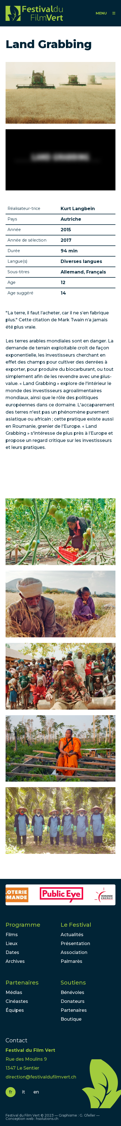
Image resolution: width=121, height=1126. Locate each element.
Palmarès (71, 961)
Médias (14, 992)
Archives (15, 961)
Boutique (71, 1019)
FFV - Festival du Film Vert (36, 13)
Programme (23, 924)
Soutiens (73, 982)
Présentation (75, 943)
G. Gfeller (87, 1115)
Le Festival (76, 924)
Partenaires (22, 982)
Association (74, 952)
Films (12, 934)
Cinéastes (17, 1001)
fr (10, 1092)
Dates (12, 952)
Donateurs (73, 1001)
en (36, 1092)
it (23, 1092)
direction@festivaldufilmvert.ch (41, 1077)
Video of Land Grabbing (60, 159)
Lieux (12, 943)
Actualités (72, 934)
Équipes (15, 1010)
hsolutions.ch (47, 1119)
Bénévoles (72, 992)
